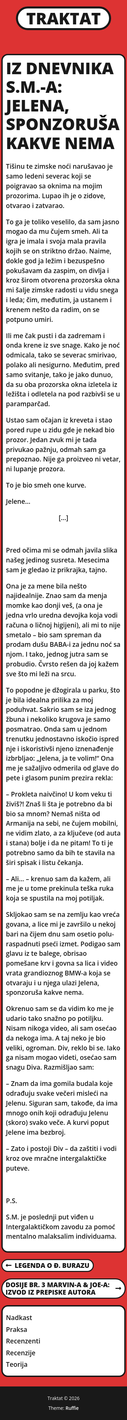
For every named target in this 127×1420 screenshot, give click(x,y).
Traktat (63, 18)
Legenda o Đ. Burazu (47, 1266)
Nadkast (19, 1317)
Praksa (16, 1329)
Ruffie (72, 1408)
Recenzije (21, 1352)
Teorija (17, 1364)
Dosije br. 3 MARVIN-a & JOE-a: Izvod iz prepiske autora (63, 1289)
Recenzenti (23, 1340)
